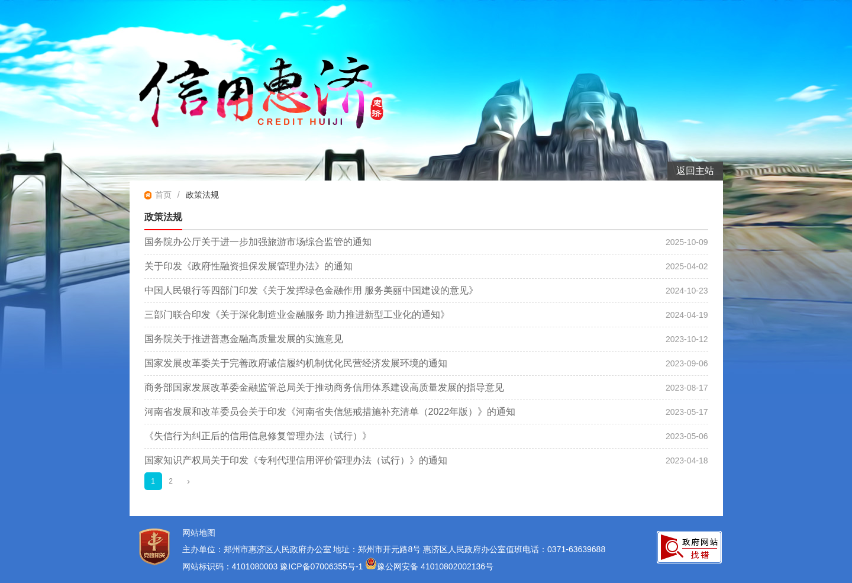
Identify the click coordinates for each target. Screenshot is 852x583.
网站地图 (198, 532)
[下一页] (189, 481)
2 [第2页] (171, 481)
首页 (163, 194)
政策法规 (202, 194)
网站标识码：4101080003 (230, 566)
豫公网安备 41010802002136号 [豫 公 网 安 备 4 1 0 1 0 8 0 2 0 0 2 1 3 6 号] (429, 566)
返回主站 (695, 171)
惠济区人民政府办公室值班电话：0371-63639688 (514, 549)
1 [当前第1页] (153, 481)
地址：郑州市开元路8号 (377, 549)
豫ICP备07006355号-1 (322, 566)
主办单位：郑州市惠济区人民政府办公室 (256, 549)
